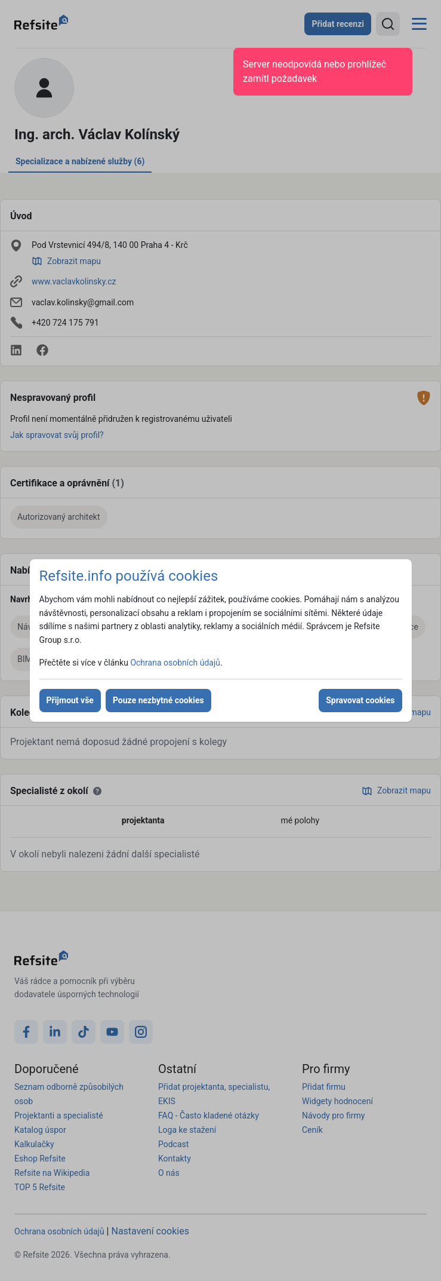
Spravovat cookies (360, 700)
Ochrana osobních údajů (175, 662)
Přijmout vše (70, 700)
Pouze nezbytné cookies (158, 700)
